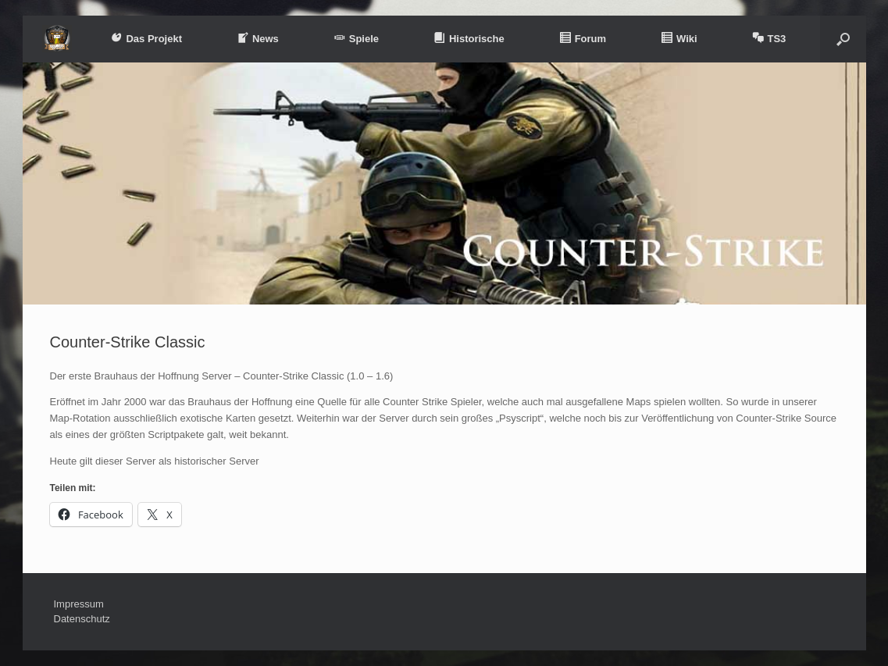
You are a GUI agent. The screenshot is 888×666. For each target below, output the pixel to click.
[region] (444, 183)
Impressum (79, 604)
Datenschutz (82, 619)
